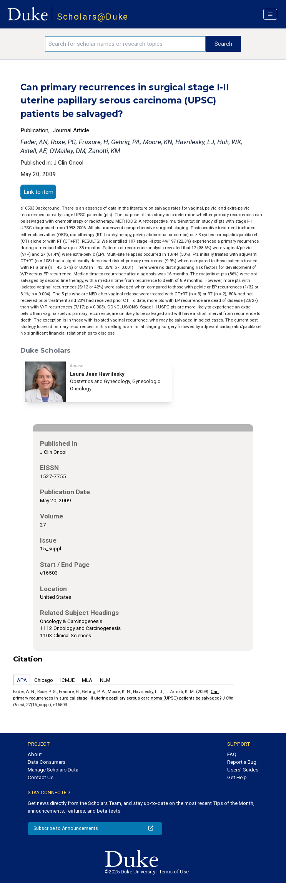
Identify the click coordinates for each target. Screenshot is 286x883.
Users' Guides (242, 770)
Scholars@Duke (93, 17)
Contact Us (40, 777)
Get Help (237, 777)
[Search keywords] (125, 44)
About (35, 754)
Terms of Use (174, 872)
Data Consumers (46, 762)
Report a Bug (241, 762)
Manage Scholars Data (53, 770)
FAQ (231, 754)
